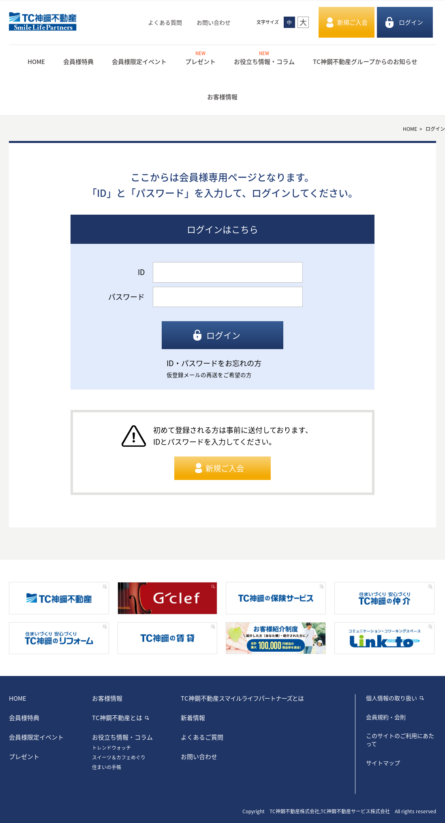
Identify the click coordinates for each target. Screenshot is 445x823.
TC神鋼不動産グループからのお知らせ (365, 61)
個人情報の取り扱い (391, 698)
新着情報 (193, 717)
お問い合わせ (214, 22)
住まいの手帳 (106, 767)
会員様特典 (78, 61)
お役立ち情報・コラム (264, 57)
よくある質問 (165, 22)
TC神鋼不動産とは (117, 717)
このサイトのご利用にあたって (400, 739)
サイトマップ (383, 763)
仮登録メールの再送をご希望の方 (209, 375)
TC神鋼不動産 (242, 698)
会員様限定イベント (139, 61)
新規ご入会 (352, 22)
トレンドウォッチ (111, 747)
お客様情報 (222, 96)
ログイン (411, 22)
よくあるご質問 (202, 737)
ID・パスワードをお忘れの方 (214, 363)
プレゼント (200, 57)
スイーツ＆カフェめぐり (118, 757)
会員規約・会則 (386, 717)
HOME (36, 61)
